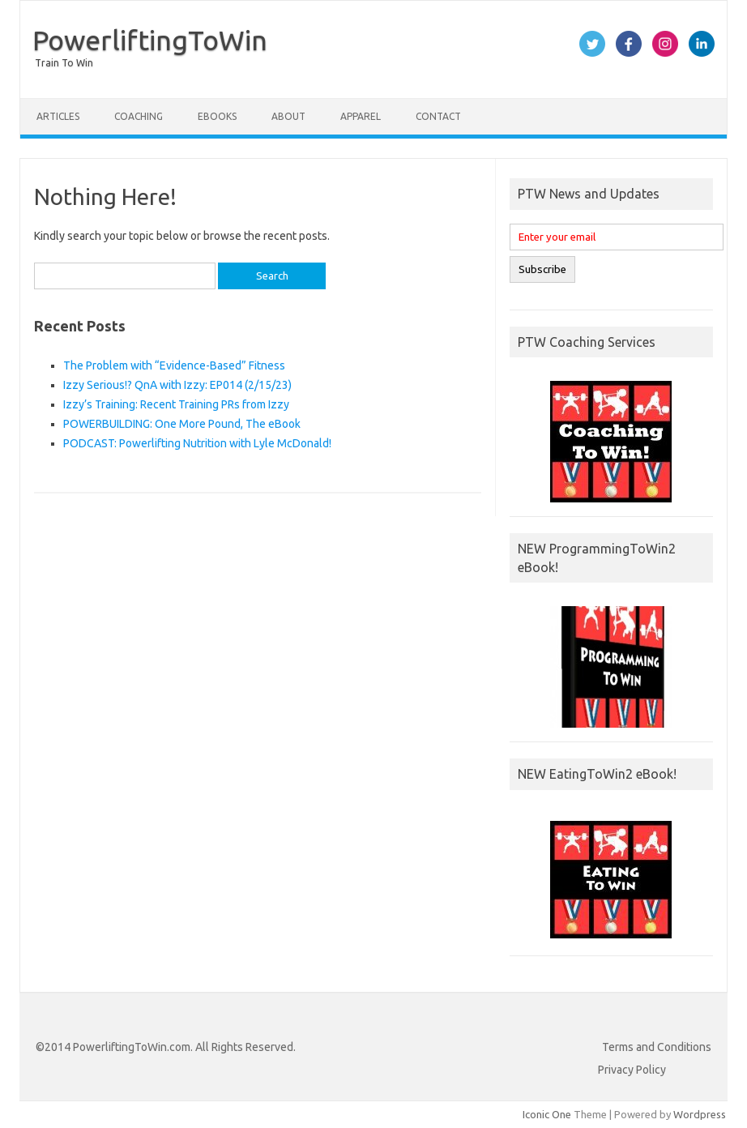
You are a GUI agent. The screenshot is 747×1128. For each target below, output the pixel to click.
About (288, 116)
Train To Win (64, 63)
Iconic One (547, 1114)
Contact (438, 116)
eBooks (217, 116)
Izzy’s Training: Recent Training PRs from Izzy (176, 404)
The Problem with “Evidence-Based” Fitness (174, 365)
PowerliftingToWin (149, 39)
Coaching (138, 116)
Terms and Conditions (656, 1046)
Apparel (360, 116)
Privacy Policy (632, 1069)
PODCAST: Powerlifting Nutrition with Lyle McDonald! (197, 443)
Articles (57, 116)
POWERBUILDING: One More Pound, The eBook (182, 423)
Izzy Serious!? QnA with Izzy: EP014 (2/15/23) (177, 384)
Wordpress (699, 1114)
